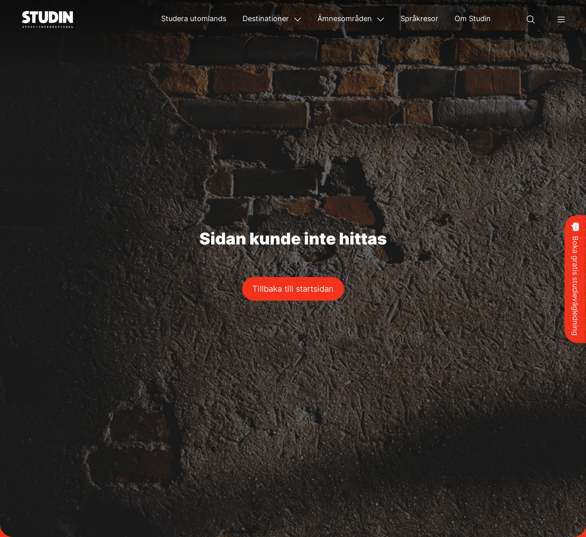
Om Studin (473, 18)
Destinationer (266, 18)
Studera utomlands (193, 18)
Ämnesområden (344, 18)
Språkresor (419, 18)
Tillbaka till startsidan (293, 289)
